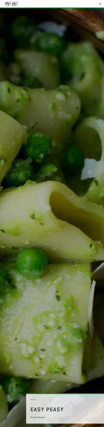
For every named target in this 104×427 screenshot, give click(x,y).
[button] (100, 3)
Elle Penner (39, 417)
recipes (33, 400)
